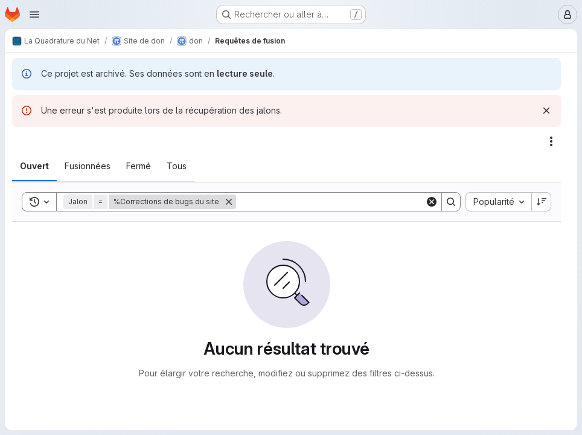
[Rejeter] (546, 110)
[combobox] (498, 201)
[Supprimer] (229, 202)
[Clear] (431, 202)
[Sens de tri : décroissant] (541, 201)
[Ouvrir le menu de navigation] (34, 14)
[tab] (34, 166)
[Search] (330, 202)
